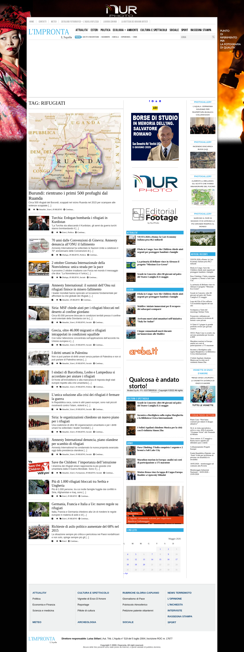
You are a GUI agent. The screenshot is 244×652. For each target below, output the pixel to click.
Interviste (175, 610)
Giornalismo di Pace (134, 598)
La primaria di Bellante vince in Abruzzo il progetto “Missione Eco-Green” (158, 263)
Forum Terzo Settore (203, 415)
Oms (135, 37)
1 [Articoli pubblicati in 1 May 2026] (160, 549)
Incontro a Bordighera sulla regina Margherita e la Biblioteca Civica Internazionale (160, 416)
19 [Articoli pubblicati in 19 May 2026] (136, 565)
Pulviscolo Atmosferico (135, 604)
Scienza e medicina (43, 610)
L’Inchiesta (175, 604)
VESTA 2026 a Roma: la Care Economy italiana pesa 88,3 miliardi (156, 238)
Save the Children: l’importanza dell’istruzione (84, 462)
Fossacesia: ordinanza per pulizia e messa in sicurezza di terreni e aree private (201, 318)
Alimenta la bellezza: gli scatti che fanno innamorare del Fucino (202, 184)
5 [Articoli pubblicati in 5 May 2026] (135, 554)
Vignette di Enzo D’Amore (92, 598)
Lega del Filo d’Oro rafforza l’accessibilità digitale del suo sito (201, 303)
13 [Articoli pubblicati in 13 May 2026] (144, 559)
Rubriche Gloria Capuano (141, 592)
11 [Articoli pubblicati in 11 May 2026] (128, 559)
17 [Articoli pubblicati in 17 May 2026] (176, 559)
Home (31, 21)
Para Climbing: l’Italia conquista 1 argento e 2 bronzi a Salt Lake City (202, 278)
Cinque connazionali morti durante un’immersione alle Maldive (154, 332)
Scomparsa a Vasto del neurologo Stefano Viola (199, 311)
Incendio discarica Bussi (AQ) (203, 147)
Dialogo (65, 255)
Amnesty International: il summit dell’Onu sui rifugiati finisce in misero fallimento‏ (83, 287)
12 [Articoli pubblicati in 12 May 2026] (136, 559)
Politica (71, 232)
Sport (130, 443)
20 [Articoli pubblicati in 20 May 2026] (144, 565)
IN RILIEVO (57, 209)
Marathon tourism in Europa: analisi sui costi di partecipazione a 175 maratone (159, 461)
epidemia (125, 37)
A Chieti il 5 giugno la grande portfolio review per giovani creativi (201, 326)
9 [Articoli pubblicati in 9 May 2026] (168, 554)
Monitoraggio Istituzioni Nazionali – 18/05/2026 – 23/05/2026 (200, 472)
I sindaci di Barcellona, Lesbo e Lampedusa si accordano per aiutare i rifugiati (83, 374)
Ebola (115, 37)
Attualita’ (40, 592)
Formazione (80, 473)
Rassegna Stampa (180, 616)
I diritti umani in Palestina (69, 353)
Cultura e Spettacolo (138, 398)
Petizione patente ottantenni (138, 610)
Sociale (82, 277)
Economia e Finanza (44, 604)
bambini (105, 37)
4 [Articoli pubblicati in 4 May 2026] (127, 554)
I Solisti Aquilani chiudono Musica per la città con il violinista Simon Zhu (159, 429)
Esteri (49, 209)
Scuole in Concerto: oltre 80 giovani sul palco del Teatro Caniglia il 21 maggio (159, 275)
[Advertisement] (122, 68)
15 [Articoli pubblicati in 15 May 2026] (160, 559)
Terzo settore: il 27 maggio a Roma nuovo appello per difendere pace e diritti (201, 440)
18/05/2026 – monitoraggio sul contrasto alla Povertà (202, 465)
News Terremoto (179, 592)
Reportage (83, 604)
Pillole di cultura (86, 610)
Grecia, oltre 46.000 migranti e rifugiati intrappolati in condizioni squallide (79, 332)
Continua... (68, 209)
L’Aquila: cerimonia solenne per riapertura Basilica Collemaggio (149, 520)
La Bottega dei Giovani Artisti (134, 21)
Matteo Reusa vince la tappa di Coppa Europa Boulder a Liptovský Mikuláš (160, 473)
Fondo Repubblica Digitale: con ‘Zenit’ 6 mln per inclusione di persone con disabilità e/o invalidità (202, 456)
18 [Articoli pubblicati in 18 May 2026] (128, 565)
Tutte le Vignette (203, 405)
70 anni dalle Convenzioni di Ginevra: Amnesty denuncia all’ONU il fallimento (84, 242)
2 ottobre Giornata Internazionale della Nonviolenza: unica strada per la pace (78, 265)
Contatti (43, 21)
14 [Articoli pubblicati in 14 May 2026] (152, 559)
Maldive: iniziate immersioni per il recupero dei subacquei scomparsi (159, 307)
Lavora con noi (110, 21)
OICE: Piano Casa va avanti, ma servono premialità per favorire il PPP (202, 335)
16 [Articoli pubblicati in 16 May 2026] (168, 559)
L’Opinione (175, 598)
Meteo (54, 21)
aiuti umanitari (91, 37)
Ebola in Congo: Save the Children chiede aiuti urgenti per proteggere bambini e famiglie (160, 250)
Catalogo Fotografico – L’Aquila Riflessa (80, 21)
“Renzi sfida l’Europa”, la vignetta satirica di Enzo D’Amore (202, 380)
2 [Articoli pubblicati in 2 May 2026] (168, 549)
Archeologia (87, 622)
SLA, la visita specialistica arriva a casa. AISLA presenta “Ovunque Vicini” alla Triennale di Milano (202, 431)
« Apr (126, 573)
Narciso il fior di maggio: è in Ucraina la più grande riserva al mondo (203, 222)
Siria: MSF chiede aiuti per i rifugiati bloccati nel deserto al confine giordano (85, 310)
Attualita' (42, 209)
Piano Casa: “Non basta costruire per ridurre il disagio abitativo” (201, 422)
